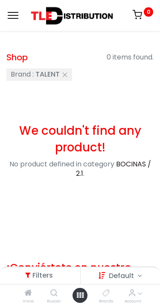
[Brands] (106, 293)
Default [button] (122, 276)
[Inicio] (28, 293)
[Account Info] (132, 293)
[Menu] (13, 15)
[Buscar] (54, 293)
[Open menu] (80, 295)
